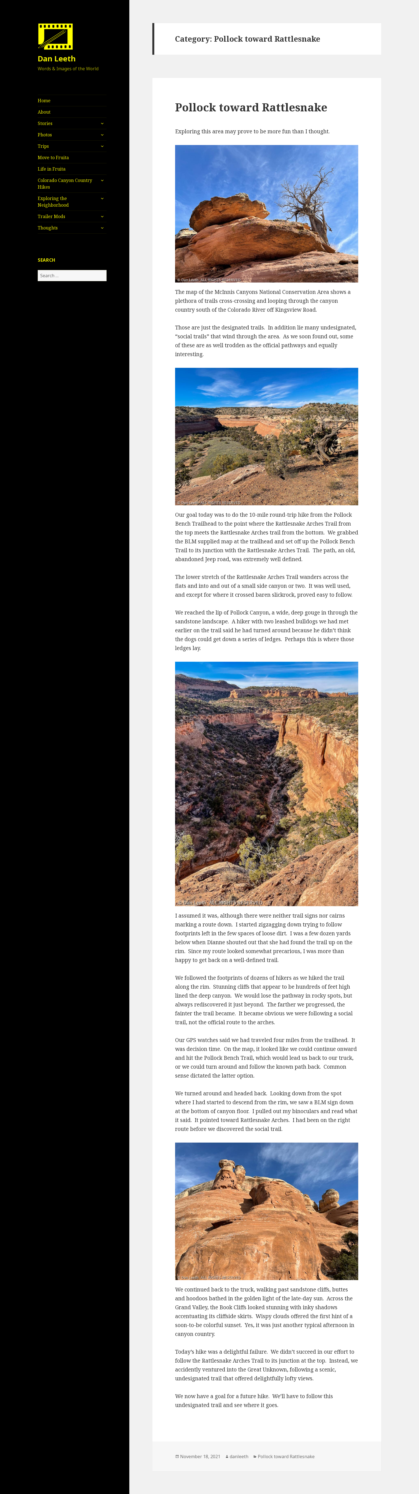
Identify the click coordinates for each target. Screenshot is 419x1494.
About (44, 112)
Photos (45, 135)
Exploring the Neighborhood (53, 201)
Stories (45, 123)
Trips (43, 146)
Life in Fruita (51, 169)
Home (44, 101)
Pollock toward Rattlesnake (251, 107)
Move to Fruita (53, 157)
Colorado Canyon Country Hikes (65, 183)
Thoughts (48, 228)
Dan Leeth (57, 58)
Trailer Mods (51, 216)
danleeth (239, 1456)
